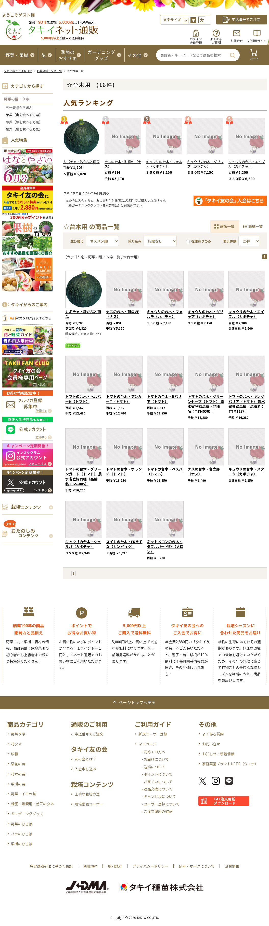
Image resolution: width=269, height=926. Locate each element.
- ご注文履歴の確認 (157, 811)
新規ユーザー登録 (152, 733)
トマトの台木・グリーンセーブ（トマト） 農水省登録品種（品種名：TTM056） (206, 404)
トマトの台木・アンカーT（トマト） (124, 399)
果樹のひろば (21, 843)
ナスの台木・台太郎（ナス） (204, 471)
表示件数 (229, 241)
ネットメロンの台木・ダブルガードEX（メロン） (165, 546)
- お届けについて (155, 759)
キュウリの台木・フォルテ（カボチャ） (164, 164)
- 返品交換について (157, 788)
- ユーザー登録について (161, 804)
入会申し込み (85, 768)
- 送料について (153, 766)
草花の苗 (18, 763)
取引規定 (115, 866)
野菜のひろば (21, 823)
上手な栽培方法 (87, 794)
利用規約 (90, 866)
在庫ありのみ (198, 241)
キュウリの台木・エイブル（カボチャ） (246, 164)
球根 (14, 753)
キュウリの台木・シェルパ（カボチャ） (83, 544)
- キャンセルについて (159, 796)
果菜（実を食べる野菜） (24, 114)
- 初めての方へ (153, 751)
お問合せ (236, 40)
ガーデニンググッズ (27, 813)
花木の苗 (18, 773)
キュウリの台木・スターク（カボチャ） (246, 471)
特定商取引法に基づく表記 (51, 866)
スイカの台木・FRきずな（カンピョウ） (124, 544)
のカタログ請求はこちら (31, 318)
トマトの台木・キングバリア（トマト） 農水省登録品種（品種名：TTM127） (246, 404)
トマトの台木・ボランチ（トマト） (124, 471)
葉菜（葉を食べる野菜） (24, 129)
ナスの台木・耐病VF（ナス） (123, 164)
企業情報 (232, 866)
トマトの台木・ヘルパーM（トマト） (83, 399)
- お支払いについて (157, 781)
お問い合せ (211, 743)
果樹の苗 (18, 783)
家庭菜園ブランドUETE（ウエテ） (230, 763)
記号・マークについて (196, 866)
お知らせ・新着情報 (218, 753)
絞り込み (135, 241)
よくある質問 (213, 733)
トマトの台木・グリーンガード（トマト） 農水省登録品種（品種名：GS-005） (83, 476)
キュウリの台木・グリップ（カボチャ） (205, 164)
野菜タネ (18, 733)
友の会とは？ (85, 758)
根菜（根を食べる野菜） (24, 121)
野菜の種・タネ (16, 98)
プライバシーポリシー (150, 866)
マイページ (147, 743)
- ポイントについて (157, 774)
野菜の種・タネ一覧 (49, 71)
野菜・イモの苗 (23, 793)
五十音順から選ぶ (19, 107)
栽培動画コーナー (89, 804)
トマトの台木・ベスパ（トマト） (165, 471)
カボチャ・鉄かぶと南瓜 (81, 161)
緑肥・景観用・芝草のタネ (32, 803)
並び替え (77, 241)
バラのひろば (21, 833)
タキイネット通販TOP (18, 71)
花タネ (16, 743)
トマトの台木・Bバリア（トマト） (164, 399)
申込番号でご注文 (89, 733)
